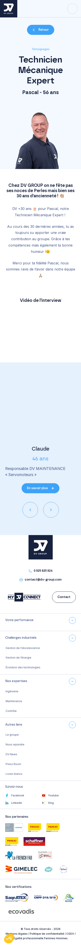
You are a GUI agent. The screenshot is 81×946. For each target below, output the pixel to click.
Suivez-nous (14, 786)
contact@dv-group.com (43, 579)
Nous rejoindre (15, 744)
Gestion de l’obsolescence (23, 648)
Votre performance (19, 620)
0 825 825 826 (43, 570)
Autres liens (13, 724)
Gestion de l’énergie (18, 657)
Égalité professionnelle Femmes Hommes (41, 938)
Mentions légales (17, 933)
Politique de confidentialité (47, 933)
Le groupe (12, 734)
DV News (11, 754)
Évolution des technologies (23, 667)
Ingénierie (12, 691)
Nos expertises (16, 681)
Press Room (13, 764)
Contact (63, 597)
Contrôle (11, 711)
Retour (43, 29)
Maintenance (14, 701)
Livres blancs (14, 773)
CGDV (70, 933)
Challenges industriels (21, 637)
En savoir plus (37, 488)
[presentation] (30, 510)
